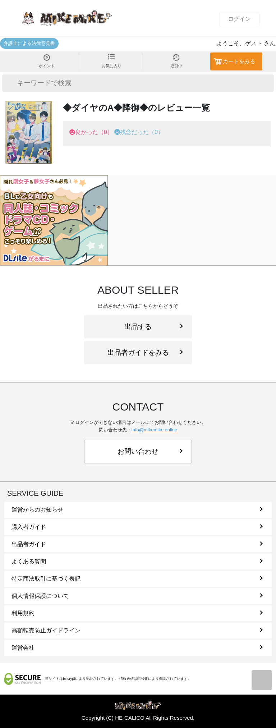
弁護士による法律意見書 (29, 43)
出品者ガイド (137, 544)
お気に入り (111, 61)
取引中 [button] (176, 61)
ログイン (239, 19)
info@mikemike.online (154, 429)
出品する (153, 326)
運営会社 (137, 648)
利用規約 (137, 613)
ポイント (47, 61)
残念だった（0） (142, 132)
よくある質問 (137, 561)
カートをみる (239, 61)
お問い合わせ (150, 451)
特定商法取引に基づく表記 (137, 579)
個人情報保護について (137, 596)
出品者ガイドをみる (145, 352)
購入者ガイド (137, 527)
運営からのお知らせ (137, 510)
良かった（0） (94, 132)
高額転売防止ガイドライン (137, 630)
